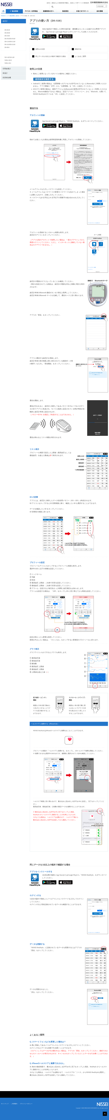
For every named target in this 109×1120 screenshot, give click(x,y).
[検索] (63, 7)
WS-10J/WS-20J (9, 57)
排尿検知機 (7, 77)
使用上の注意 (40, 49)
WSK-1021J (8, 60)
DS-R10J (7, 30)
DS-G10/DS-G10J (10, 41)
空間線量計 (7, 69)
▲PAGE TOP (105, 1114)
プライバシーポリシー (26, 1103)
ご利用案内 (14, 1103)
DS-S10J (7, 36)
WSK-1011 (8, 63)
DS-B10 (7, 47)
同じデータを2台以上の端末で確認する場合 (50, 56)
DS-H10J (7, 33)
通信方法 (78, 49)
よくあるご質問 (80, 56)
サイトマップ (5, 1103)
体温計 (5, 73)
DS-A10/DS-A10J (10, 44)
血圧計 (5, 21)
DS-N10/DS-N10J (10, 38)
